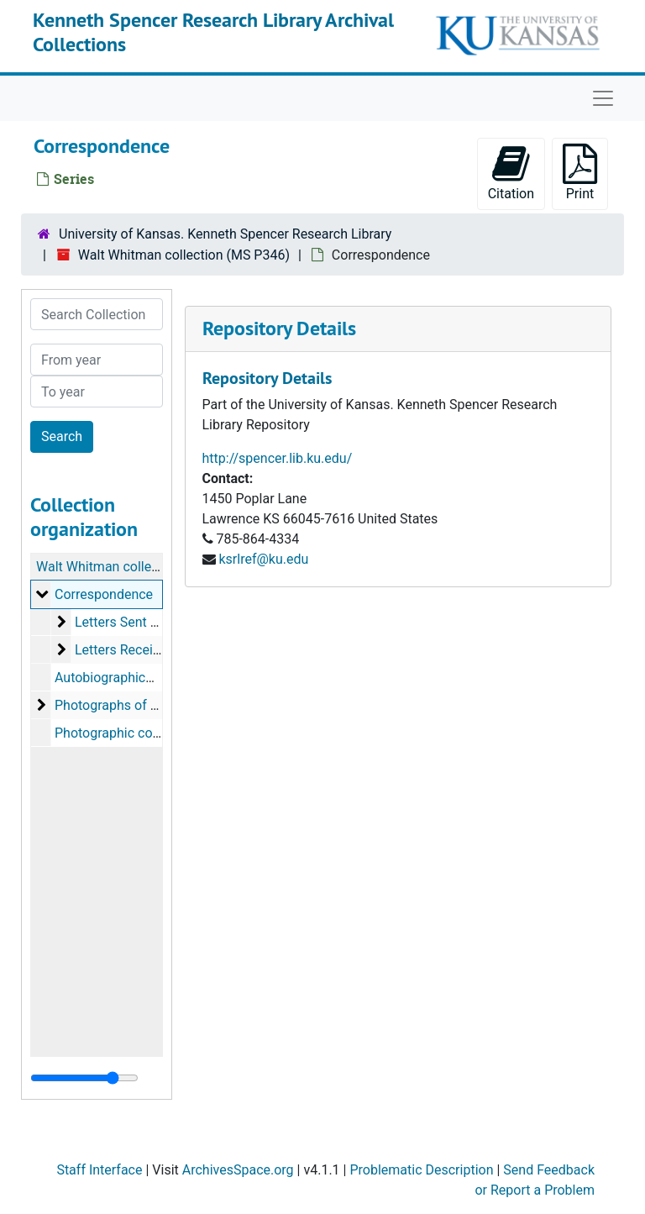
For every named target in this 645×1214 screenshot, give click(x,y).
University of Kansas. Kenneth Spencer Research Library (225, 234)
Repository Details (279, 328)
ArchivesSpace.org (238, 1170)
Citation (511, 173)
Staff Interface (99, 1170)
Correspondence (104, 594)
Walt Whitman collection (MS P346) (184, 255)
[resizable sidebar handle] (84, 1078)
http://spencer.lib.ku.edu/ (277, 458)
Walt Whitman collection (108, 567)
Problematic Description (421, 1170)
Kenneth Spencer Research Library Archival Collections (213, 32)
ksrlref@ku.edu (263, 559)
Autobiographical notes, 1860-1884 (159, 678)
